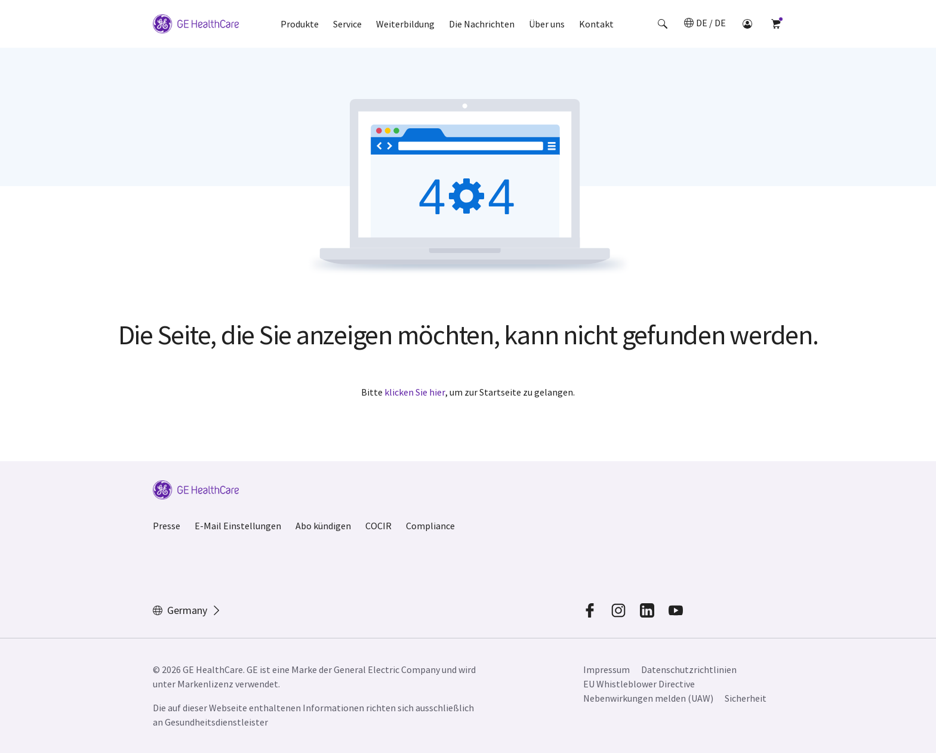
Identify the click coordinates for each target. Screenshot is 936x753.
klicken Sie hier (414, 392)
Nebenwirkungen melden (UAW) (648, 698)
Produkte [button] (300, 24)
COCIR (378, 526)
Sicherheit (745, 698)
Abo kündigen (323, 526)
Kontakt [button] (596, 24)
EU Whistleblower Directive (639, 684)
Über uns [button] (547, 24)
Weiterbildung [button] (405, 24)
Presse (166, 526)
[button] (662, 24)
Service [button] (347, 24)
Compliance (430, 526)
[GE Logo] (196, 23)
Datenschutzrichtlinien (689, 669)
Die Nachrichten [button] (482, 24)
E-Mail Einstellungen (238, 526)
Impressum (606, 669)
